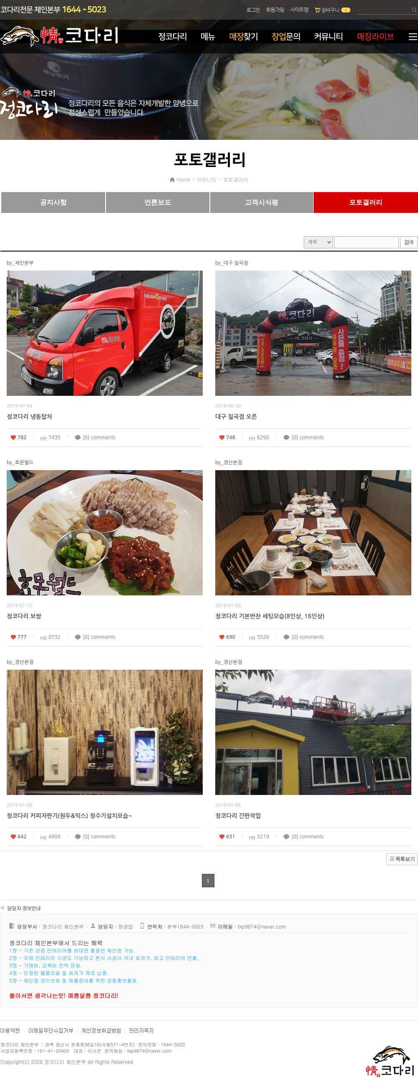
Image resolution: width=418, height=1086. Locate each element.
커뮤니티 (207, 179)
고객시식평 (261, 202)
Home (183, 179)
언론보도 (157, 202)
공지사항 (53, 202)
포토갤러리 (235, 179)
